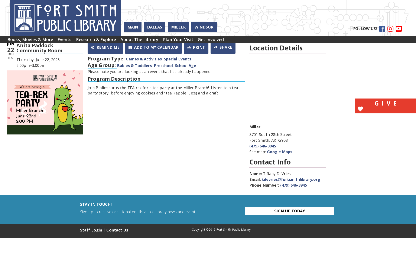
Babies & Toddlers (134, 65)
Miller (178, 27)
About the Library (153, 41)
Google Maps (279, 151)
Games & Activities (144, 58)
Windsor (204, 27)
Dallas (154, 27)
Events (70, 41)
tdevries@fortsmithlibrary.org (291, 179)
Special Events (177, 58)
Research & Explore (106, 41)
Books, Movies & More (32, 41)
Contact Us (117, 230)
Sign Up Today (289, 210)
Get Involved (233, 41)
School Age (185, 65)
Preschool (163, 65)
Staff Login (91, 230)
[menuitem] (32, 41)
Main (132, 27)
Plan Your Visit (196, 41)
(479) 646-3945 (262, 146)
